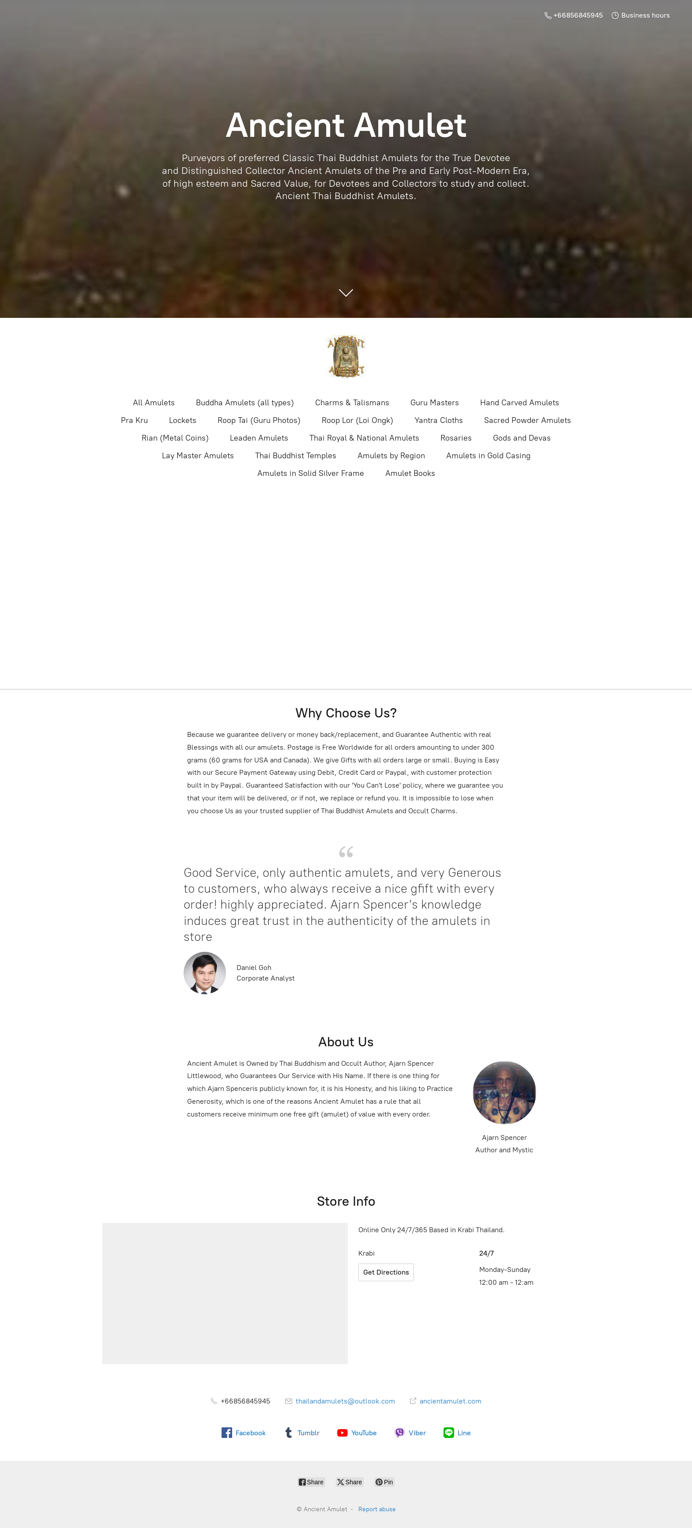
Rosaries (456, 438)
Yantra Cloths (438, 420)
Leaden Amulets (259, 438)
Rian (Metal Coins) (175, 438)
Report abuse (377, 1509)
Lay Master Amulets (198, 455)
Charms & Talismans (352, 402)
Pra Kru (134, 420)
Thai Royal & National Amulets (364, 438)
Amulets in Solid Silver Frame (310, 473)
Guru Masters (434, 402)
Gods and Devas (522, 438)
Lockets (182, 420)
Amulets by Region (391, 455)
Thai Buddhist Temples (295, 455)
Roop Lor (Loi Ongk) (357, 420)
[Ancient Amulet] (346, 356)
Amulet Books (410, 473)
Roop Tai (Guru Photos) (259, 420)
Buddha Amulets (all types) (245, 402)
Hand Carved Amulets (519, 402)
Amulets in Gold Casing (488, 455)
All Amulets (154, 402)
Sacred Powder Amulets (527, 420)
